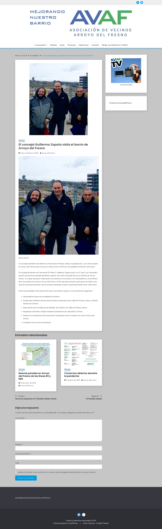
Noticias (53, 45)
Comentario (20, 418)
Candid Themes (102, 523)
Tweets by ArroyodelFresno (120, 103)
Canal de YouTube (126, 85)
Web (17, 463)
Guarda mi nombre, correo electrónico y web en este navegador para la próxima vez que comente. (57, 472)
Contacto (95, 45)
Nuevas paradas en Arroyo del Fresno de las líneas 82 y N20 (35, 376)
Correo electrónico (23, 454)
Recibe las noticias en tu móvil (114, 45)
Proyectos (72, 45)
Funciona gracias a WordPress (65, 523)
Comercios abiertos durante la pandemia (80, 375)
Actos (62, 45)
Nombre (19, 444)
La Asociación (40, 45)
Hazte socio (84, 45)
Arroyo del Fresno (48, 153)
